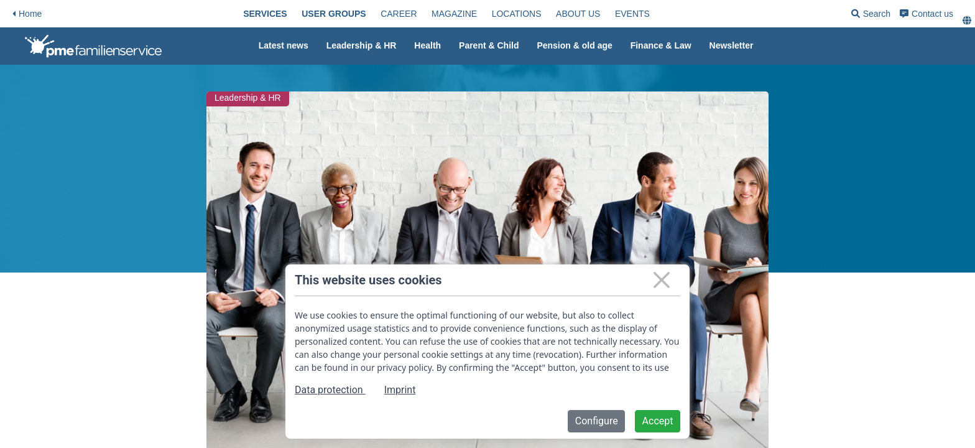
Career (399, 14)
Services (265, 14)
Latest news (283, 45)
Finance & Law (661, 45)
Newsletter (731, 45)
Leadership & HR (361, 45)
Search (870, 16)
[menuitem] (265, 13)
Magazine (454, 14)
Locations (517, 14)
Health (427, 45)
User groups (334, 14)
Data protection (330, 390)
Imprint (400, 390)
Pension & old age (574, 45)
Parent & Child (489, 45)
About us (578, 14)
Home (27, 14)
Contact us (926, 14)
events (632, 14)
